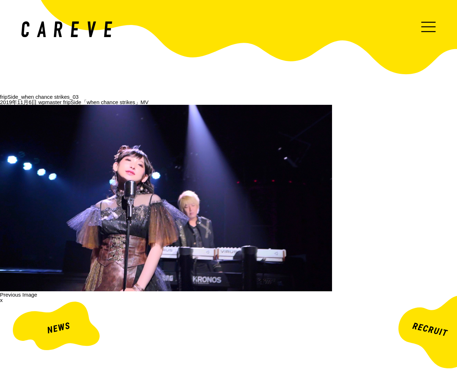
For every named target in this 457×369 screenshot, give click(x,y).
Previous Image (18, 295)
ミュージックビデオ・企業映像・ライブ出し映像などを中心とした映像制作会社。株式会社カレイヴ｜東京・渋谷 (66, 29)
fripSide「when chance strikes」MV (106, 102)
